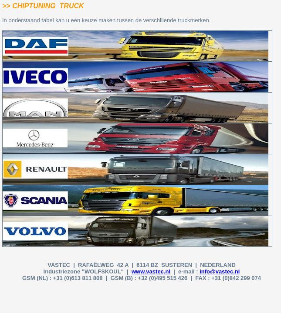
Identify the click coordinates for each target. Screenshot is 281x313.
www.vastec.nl (151, 271)
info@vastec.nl (220, 271)
